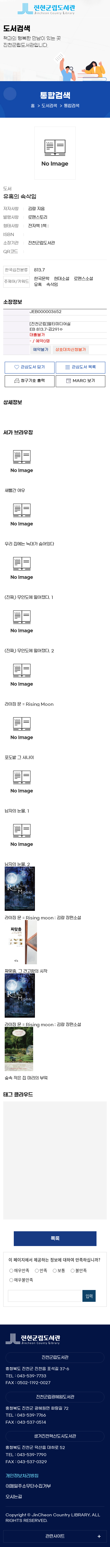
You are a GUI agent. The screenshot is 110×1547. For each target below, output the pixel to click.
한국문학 (41, 279)
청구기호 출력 (33, 381)
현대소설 (61, 279)
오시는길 (14, 1496)
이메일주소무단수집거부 (28, 1486)
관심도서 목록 (84, 367)
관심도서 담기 (33, 367)
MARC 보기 (84, 381)
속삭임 (52, 285)
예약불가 (40, 350)
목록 (55, 1238)
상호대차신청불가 (70, 350)
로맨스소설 (83, 279)
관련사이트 (55, 1536)
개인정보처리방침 (22, 1476)
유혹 (38, 285)
